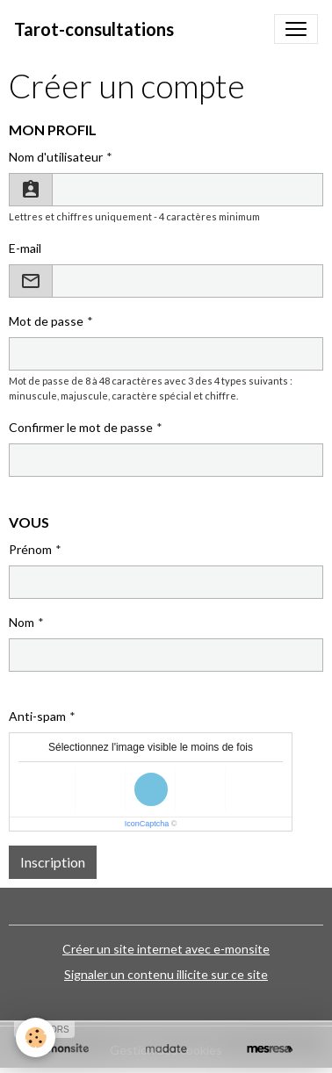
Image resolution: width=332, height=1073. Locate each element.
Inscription (52, 861)
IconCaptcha (147, 823)
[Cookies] (35, 1037)
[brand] (94, 29)
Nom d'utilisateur (56, 156)
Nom (21, 622)
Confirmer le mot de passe (81, 427)
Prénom (30, 549)
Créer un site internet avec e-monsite (166, 948)
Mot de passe (46, 320)
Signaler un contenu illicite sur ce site (166, 974)
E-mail (25, 248)
